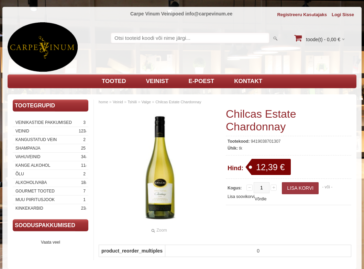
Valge (146, 102)
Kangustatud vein (50, 139)
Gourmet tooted (50, 191)
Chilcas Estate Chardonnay (178, 102)
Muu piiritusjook (50, 199)
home (103, 102)
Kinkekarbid (50, 208)
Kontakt (248, 81)
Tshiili (132, 102)
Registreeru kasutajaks (302, 14)
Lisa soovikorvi (241, 196)
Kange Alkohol (50, 165)
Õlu (50, 174)
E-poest (201, 81)
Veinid (50, 131)
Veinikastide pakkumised (50, 122)
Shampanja (50, 148)
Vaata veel (50, 242)
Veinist (157, 81)
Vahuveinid (50, 156)
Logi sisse (343, 14)
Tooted (114, 81)
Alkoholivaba (50, 182)
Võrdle (261, 199)
